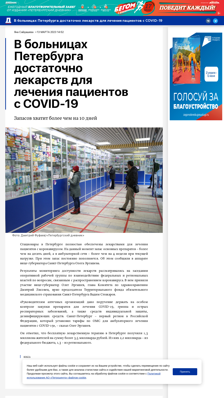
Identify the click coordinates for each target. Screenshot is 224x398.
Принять (185, 371)
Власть (27, 357)
